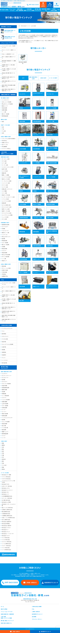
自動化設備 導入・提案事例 (8, 94)
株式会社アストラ (6, 535)
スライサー (4, 250)
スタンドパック (5, 336)
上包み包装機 (5, 403)
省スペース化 (5, 144)
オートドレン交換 (5, 159)
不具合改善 (4, 272)
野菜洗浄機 (4, 248)
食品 (3, 121)
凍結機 (3, 349)
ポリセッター (5, 381)
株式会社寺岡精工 (6, 523)
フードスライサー (5, 100)
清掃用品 (4, 352)
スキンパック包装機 (6, 383)
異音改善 (4, 266)
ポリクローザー (5, 377)
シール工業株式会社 (6, 543)
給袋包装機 (4, 415)
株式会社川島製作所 (6, 521)
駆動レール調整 (5, 175)
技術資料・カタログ (6, 26)
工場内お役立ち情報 (54, 9)
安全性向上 (4, 140)
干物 (3, 129)
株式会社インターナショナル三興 (9, 504)
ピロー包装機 (5, 242)
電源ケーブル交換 (6, 211)
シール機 (4, 112)
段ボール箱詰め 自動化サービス (8, 57)
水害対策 (4, 347)
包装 (3, 463)
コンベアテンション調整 (7, 215)
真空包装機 (4, 108)
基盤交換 (4, 173)
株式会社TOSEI (5, 484)
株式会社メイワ (5, 494)
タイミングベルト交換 (6, 213)
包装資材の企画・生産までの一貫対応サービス (9, 77)
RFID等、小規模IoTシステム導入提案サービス (9, 69)
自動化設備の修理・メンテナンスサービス (8, 31)
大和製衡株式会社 (6, 513)
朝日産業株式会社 (6, 511)
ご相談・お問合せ (30, 583)
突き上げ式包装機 (6, 254)
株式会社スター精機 (6, 474)
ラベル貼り (4, 465)
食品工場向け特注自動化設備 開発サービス (8, 85)
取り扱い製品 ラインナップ (4, 367)
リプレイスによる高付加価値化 (8, 138)
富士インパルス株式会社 (7, 507)
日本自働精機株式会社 (7, 496)
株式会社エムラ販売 (6, 502)
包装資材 (4, 355)
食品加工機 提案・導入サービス (8, 73)
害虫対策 (4, 341)
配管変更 (4, 203)
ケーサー (4, 409)
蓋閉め (3, 445)
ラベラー (4, 435)
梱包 (3, 461)
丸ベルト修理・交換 (6, 205)
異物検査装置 (5, 116)
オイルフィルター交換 (6, 207)
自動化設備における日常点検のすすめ (8, 37)
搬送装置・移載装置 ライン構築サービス (9, 61)
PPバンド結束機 (5, 256)
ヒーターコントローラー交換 (8, 197)
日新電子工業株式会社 (7, 509)
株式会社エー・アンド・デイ (8, 533)
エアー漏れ (4, 163)
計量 (3, 455)
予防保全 (4, 274)
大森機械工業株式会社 (7, 515)
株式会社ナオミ (5, 492)
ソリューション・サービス (7, 43)
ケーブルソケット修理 (6, 181)
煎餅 (3, 127)
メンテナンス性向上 (6, 148)
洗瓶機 (3, 391)
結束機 (3, 238)
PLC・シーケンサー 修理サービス (9, 50)
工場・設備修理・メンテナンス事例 (29, 9)
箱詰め (3, 469)
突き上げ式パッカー (6, 236)
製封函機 (4, 429)
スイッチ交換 (5, 171)
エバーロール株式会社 (7, 498)
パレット (3, 357)
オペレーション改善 (6, 268)
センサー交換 (5, 187)
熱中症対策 (4, 363)
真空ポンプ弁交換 (6, 195)
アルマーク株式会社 (6, 545)
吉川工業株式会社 (6, 519)
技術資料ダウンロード (37, 614)
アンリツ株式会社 (6, 547)
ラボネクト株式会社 (6, 478)
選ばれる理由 (5, 9)
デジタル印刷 (5, 339)
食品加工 (4, 459)
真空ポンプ (4, 260)
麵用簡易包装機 (5, 224)
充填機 (3, 246)
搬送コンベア (5, 106)
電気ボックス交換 (6, 179)
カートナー (4, 411)
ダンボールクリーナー (7, 375)
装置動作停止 (5, 276)
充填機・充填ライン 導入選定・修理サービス (8, 65)
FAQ (59, 9)
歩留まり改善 (5, 270)
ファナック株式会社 (6, 476)
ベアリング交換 (5, 199)
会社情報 (34, 616)
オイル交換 (4, 219)
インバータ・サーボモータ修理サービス (8, 46)
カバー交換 (4, 193)
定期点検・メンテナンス (7, 189)
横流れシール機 (5, 232)
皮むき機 (4, 425)
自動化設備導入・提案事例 (19, 9)
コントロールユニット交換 (7, 167)
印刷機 (3, 228)
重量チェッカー (5, 431)
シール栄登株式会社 (6, 549)
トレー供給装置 (5, 395)
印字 (3, 457)
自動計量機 (4, 110)
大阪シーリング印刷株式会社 (8, 517)
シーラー (4, 437)
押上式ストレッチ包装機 (7, 104)
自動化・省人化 (5, 142)
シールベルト (5, 360)
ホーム (2, 606)
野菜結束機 (4, 240)
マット (3, 331)
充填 (3, 453)
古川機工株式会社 (6, 500)
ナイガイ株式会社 (6, 539)
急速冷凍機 (4, 385)
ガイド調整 (4, 191)
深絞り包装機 (5, 413)
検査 (3, 467)
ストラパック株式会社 (6, 541)
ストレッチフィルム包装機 (7, 344)
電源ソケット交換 (6, 209)
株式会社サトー (5, 529)
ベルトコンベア (5, 230)
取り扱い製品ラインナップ (38, 9)
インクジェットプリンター (7, 328)
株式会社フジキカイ (6, 527)
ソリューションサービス (12, 9)
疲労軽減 (4, 333)
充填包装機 (4, 407)
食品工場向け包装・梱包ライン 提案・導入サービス (9, 90)
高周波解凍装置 (5, 387)
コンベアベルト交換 (6, 177)
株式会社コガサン (6, 488)
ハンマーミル (5, 234)
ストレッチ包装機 (5, 421)
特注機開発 (4, 146)
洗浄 (3, 447)
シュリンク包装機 (6, 399)
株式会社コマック (6, 531)
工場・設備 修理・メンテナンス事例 (7, 152)
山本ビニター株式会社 (7, 486)
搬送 (3, 449)
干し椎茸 (4, 131)
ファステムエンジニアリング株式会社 (8, 481)
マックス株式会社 (6, 537)
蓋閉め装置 (4, 389)
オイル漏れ (4, 161)
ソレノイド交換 (5, 217)
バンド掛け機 (5, 427)
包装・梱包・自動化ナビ (46, 9)
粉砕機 (3, 379)
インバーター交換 (6, 183)
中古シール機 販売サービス (8, 54)
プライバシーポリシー (37, 619)
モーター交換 (5, 165)
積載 (3, 443)
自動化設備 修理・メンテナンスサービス (9, 81)
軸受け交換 (4, 169)
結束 (3, 451)
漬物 (3, 133)
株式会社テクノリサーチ (7, 490)
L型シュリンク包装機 (6, 102)
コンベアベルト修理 (6, 201)
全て (23, 78)
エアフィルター (5, 226)
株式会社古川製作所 (6, 525)
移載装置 (4, 393)
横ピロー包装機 (5, 114)
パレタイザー (5, 373)
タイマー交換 (5, 185)
